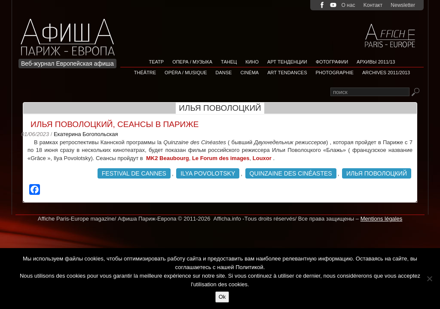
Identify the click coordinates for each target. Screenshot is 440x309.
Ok (222, 297)
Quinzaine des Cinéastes (291, 173)
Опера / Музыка (192, 61)
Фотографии (332, 61)
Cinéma (249, 72)
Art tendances (287, 72)
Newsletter (403, 5)
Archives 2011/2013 (386, 72)
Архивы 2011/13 (376, 61)
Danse (224, 72)
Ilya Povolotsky (207, 173)
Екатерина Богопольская (86, 134)
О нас (348, 5)
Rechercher (415, 92)
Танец (229, 61)
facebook (322, 5)
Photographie (335, 72)
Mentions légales (382, 218)
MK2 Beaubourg (167, 158)
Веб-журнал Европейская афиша (67, 63)
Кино (252, 61)
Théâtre (145, 72)
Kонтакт (373, 5)
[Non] (429, 278)
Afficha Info (70, 32)
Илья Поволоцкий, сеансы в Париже (115, 124)
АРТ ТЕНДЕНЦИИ (287, 61)
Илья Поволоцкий (376, 173)
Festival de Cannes (134, 173)
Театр (156, 61)
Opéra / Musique (186, 72)
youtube (333, 5)
